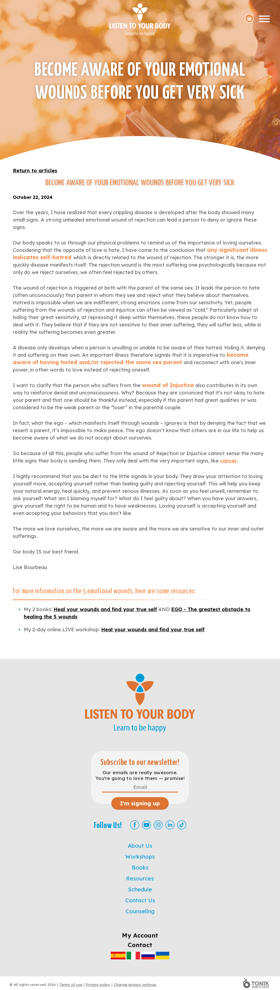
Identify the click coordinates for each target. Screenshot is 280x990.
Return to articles (35, 170)
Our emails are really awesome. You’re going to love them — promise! (140, 775)
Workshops (140, 856)
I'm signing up (140, 803)
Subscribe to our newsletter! (140, 763)
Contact (140, 945)
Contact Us (140, 900)
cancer (228, 461)
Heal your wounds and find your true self (105, 609)
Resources (140, 878)
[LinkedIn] (169, 824)
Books (140, 867)
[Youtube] (146, 824)
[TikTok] (181, 824)
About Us (140, 845)
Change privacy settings (135, 984)
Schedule (140, 889)
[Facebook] (134, 824)
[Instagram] (158, 824)
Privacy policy (98, 984)
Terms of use (70, 984)
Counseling (140, 911)
